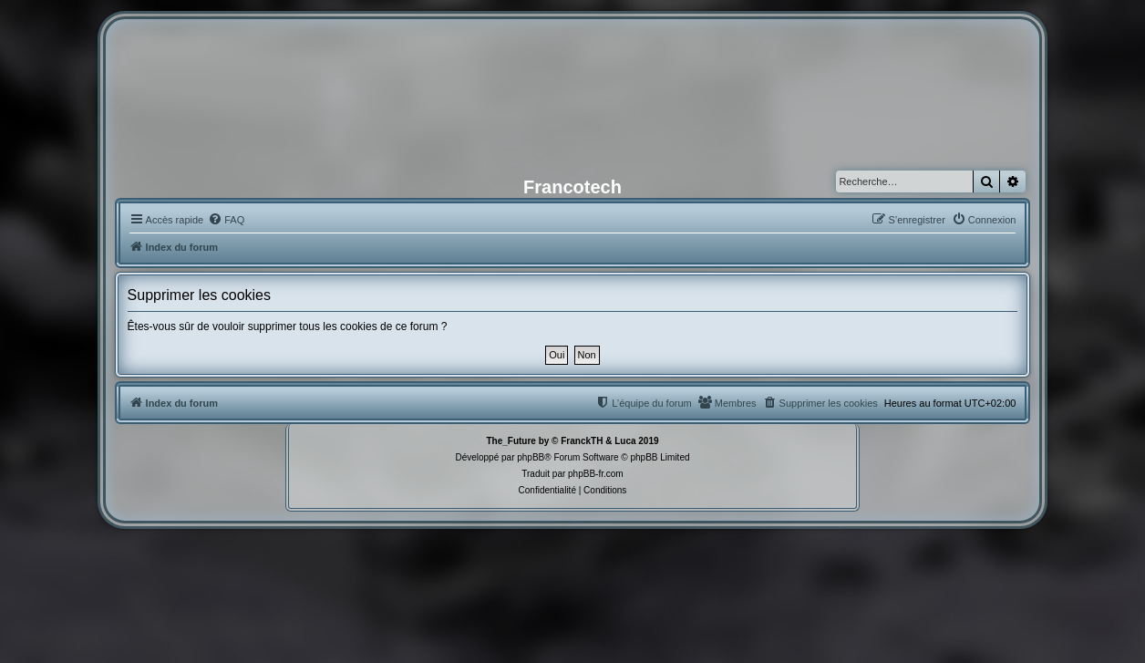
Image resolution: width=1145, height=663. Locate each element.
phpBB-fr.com (596, 474)
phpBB (530, 457)
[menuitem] (226, 220)
